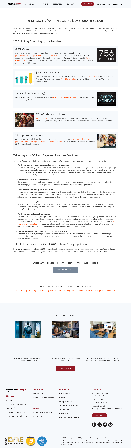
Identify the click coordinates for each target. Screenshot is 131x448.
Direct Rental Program (15, 412)
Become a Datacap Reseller (17, 404)
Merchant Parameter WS (69, 417)
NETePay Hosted (40, 393)
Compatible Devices (67, 401)
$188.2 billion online (68, 79)
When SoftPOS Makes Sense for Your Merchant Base (65, 359)
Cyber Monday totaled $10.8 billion (65, 97)
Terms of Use (103, 438)
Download (63, 397)
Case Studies (11, 408)
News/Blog (64, 413)
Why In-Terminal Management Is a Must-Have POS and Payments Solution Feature (102, 359)
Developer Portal (66, 393)
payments (111, 290)
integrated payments (75, 290)
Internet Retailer (42, 118)
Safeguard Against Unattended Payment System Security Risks (28, 359)
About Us (10, 400)
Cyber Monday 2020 (45, 290)
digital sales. (92, 76)
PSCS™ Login (38, 416)
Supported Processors (68, 405)
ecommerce (60, 290)
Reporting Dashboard (42, 412)
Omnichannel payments (95, 290)
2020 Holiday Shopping (26, 290)
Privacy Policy (94, 438)
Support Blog (65, 409)
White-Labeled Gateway (43, 397)
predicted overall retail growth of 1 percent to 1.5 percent (37, 55)
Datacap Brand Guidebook (17, 416)
